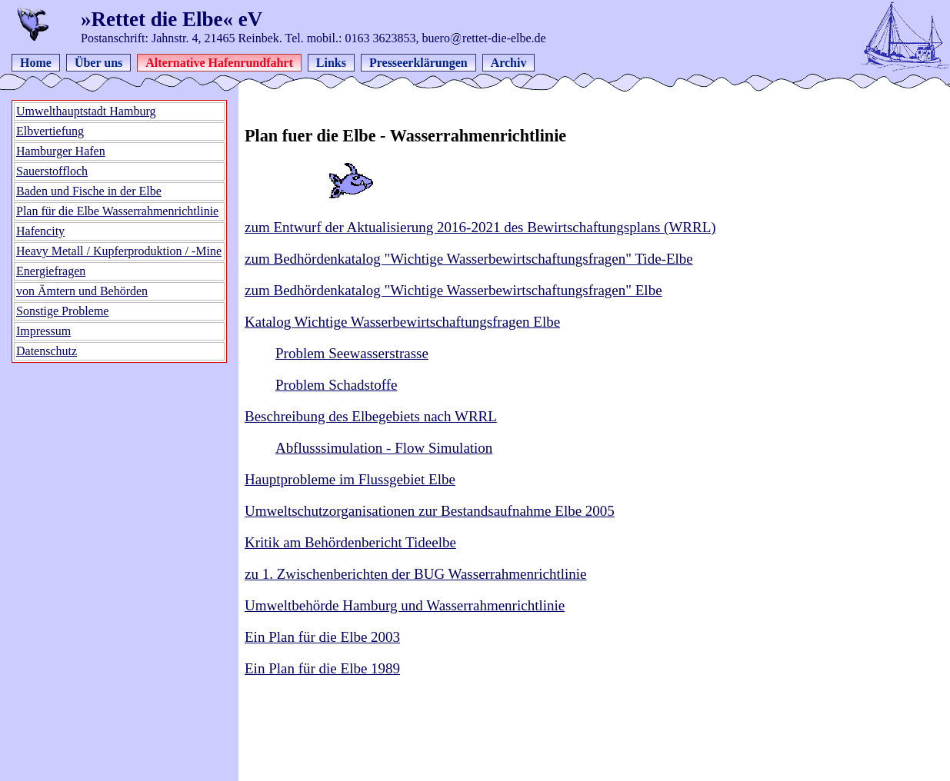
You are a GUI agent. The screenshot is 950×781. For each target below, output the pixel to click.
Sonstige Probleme (62, 310)
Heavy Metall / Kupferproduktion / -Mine (119, 251)
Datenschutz (46, 350)
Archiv (509, 62)
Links (331, 62)
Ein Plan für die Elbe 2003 (322, 637)
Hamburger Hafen (60, 151)
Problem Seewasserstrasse (351, 353)
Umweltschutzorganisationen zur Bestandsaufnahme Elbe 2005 (430, 511)
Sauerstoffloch (52, 171)
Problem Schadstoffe (336, 385)
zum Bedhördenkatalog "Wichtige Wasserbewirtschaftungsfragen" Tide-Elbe (469, 259)
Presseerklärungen (418, 62)
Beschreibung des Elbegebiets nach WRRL (371, 416)
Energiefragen (50, 271)
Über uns (98, 62)
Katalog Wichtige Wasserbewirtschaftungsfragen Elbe (402, 322)
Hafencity (40, 231)
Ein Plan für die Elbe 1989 (322, 668)
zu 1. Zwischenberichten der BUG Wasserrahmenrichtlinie (415, 574)
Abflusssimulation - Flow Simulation (383, 448)
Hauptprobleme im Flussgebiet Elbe (350, 479)
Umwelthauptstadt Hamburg (85, 111)
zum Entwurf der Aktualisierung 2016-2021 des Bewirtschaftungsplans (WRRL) (480, 227)
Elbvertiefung (50, 131)
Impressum (43, 330)
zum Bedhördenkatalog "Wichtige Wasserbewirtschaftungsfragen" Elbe (453, 290)
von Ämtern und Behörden (82, 290)
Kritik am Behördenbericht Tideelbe (350, 542)
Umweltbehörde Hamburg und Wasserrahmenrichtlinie (405, 605)
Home (36, 62)
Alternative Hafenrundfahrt (219, 62)
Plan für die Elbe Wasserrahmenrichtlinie (117, 211)
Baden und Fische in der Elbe (89, 191)
